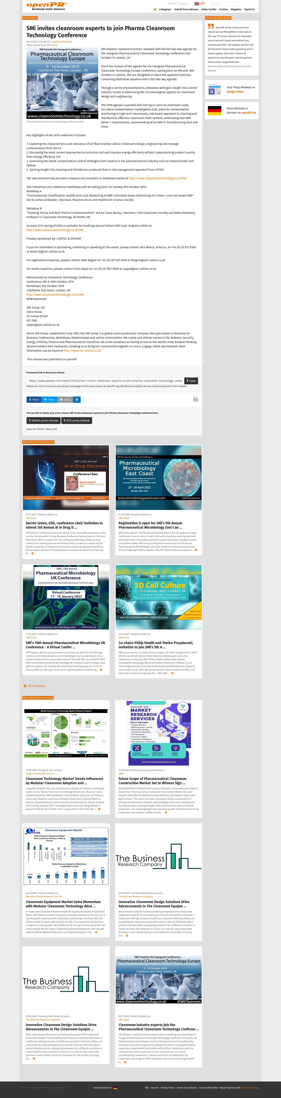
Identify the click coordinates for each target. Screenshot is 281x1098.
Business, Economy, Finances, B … (148, 770)
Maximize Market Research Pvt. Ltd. (44, 896)
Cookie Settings (250, 1087)
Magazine (236, 9)
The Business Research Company (136, 896)
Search (246, 3)
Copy (191, 381)
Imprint (184, 3)
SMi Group (52, 45)
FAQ (147, 1087)
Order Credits (209, 9)
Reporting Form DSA (230, 1087)
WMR (121, 773)
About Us (249, 9)
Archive (224, 9)
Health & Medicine (62, 41)
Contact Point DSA (208, 1087)
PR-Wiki (172, 3)
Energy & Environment (50, 770)
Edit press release (77, 420)
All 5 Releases (34, 686)
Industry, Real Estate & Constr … (148, 893)
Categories (165, 9)
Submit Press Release (186, 9)
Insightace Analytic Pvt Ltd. (40, 773)
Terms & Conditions (187, 1087)
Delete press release (43, 420)
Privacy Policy (168, 1087)
